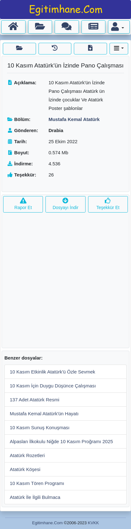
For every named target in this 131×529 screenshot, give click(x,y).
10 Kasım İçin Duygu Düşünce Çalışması (53, 385)
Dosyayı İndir (66, 204)
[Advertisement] (65, 282)
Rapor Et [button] (23, 204)
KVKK (93, 522)
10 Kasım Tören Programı (37, 483)
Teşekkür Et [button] (107, 204)
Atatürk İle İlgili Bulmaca (35, 497)
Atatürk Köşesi (25, 469)
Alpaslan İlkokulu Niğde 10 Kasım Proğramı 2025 (61, 441)
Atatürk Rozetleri (27, 455)
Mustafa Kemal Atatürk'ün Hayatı (44, 413)
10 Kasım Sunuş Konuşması (39, 427)
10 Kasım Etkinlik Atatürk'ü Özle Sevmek (52, 371)
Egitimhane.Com (47, 522)
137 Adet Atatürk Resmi (34, 399)
